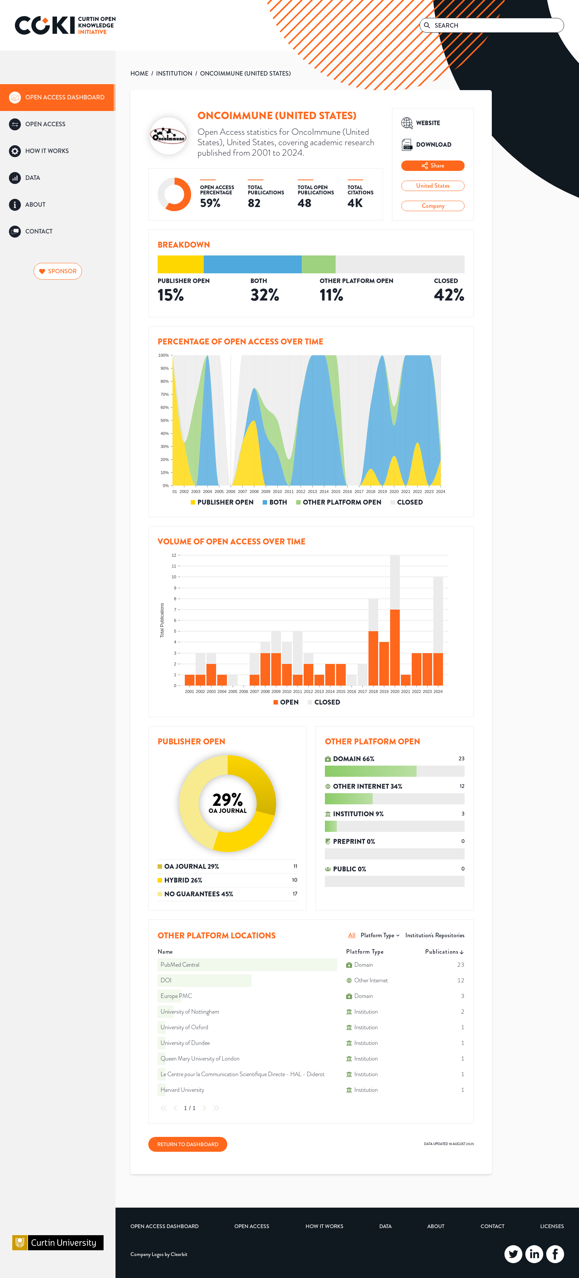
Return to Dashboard (187, 1144)
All (351, 935)
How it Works (325, 1226)
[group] (58, 97)
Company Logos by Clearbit (158, 1254)
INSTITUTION (174, 73)
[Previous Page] (175, 1108)
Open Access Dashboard (164, 1226)
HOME (139, 73)
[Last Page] (216, 1108)
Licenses (552, 1226)
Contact (492, 1226)
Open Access (251, 1226)
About (435, 1226)
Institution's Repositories (435, 935)
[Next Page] (204, 1108)
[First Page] (164, 1108)
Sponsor (58, 271)
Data (385, 1226)
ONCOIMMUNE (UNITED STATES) (245, 73)
